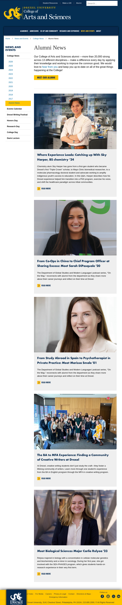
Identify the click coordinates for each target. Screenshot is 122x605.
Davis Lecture (13, 138)
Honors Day (12, 120)
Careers (49, 594)
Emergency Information (58, 597)
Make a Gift (69, 3)
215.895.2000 (88, 602)
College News (38, 39)
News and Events (21, 39)
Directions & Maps (84, 594)
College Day (12, 132)
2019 (11, 90)
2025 (11, 66)
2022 (11, 78)
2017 (11, 99)
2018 (11, 95)
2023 (11, 74)
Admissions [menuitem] (34, 31)
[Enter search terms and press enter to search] (103, 3)
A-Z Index (29, 594)
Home (7, 39)
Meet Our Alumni (46, 77)
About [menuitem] (98, 31)
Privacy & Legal (60, 594)
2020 (11, 86)
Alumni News (14, 103)
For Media (39, 594)
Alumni (82, 3)
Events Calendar (14, 109)
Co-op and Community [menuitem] (49, 31)
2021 (11, 82)
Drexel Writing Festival (17, 115)
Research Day (13, 126)
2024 (11, 70)
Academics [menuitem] (24, 31)
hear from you (50, 67)
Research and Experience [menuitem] (69, 31)
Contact (71, 594)
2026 (11, 62)
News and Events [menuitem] (88, 31)
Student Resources (53, 3)
